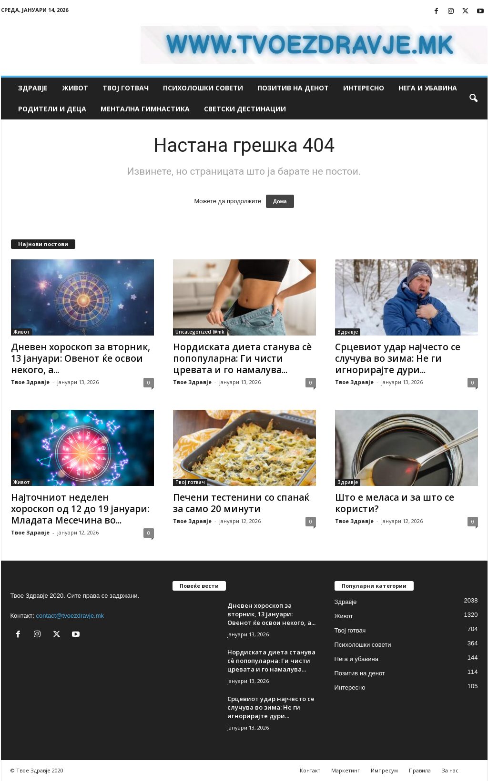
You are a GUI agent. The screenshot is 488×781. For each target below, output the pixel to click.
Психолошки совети (203, 87)
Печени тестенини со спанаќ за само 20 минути (241, 503)
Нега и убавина (427, 87)
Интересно (363, 87)
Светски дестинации (245, 108)
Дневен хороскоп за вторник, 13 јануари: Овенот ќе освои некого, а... (80, 358)
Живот (75, 87)
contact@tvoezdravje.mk (70, 615)
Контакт (310, 770)
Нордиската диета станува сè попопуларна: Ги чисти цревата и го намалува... (242, 358)
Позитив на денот (293, 87)
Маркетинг (345, 770)
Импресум (384, 770)
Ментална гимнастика (145, 108)
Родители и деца (52, 108)
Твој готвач (125, 87)
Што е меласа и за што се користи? (394, 503)
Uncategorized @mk (199, 331)
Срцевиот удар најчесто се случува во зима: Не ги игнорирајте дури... (397, 358)
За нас (450, 770)
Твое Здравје (30, 382)
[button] (473, 98)
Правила (420, 770)
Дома (280, 201)
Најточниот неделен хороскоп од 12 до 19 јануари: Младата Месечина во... (80, 508)
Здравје (33, 87)
